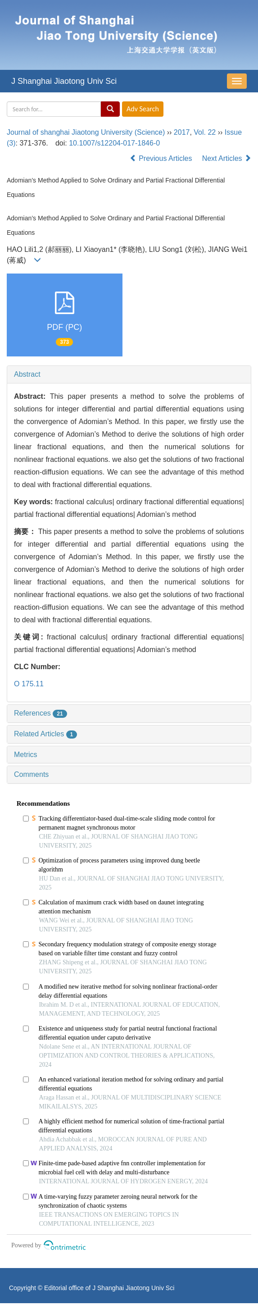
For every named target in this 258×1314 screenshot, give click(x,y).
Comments (31, 774)
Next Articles (226, 158)
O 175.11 (29, 684)
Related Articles (45, 734)
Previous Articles (162, 158)
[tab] (129, 374)
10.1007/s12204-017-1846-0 (114, 143)
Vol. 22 (205, 132)
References (40, 713)
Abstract (27, 374)
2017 (182, 132)
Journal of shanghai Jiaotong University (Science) (86, 132)
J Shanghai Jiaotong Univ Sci (64, 81)
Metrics (25, 754)
